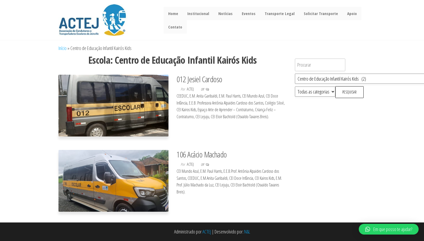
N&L (247, 231)
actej (191, 89)
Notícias (223, 13)
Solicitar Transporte (315, 13)
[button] (389, 229)
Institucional (197, 13)
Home (173, 13)
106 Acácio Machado (202, 154)
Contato (175, 27)
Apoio (345, 13)
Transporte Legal (275, 13)
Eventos (245, 13)
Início (62, 48)
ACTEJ (206, 231)
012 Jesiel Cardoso (199, 79)
